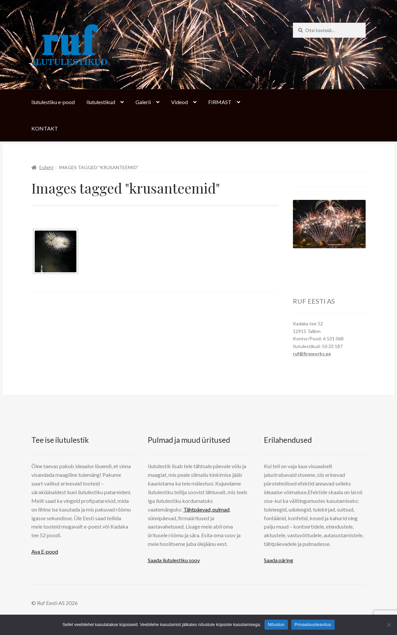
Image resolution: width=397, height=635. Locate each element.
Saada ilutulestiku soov (174, 560)
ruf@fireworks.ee (312, 353)
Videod (179, 102)
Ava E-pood (44, 551)
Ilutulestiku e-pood (53, 102)
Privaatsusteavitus (313, 624)
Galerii (143, 102)
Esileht (46, 167)
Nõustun (276, 624)
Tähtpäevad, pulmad (206, 509)
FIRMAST (220, 102)
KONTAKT (44, 128)
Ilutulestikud (100, 102)
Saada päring (278, 560)
